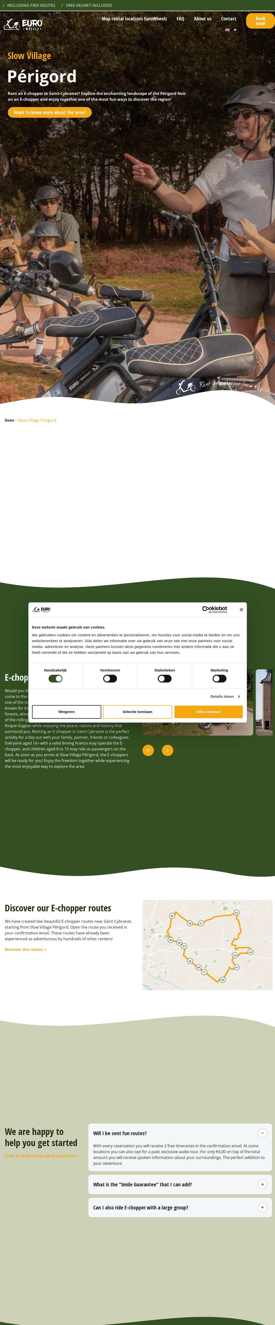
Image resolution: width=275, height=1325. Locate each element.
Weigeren (66, 712)
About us (202, 18)
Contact (228, 18)
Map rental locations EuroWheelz (134, 18)
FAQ (180, 18)
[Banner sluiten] (241, 609)
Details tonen (222, 697)
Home (9, 420)
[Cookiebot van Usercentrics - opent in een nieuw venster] (209, 609)
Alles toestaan (208, 712)
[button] (148, 757)
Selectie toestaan (137, 712)
